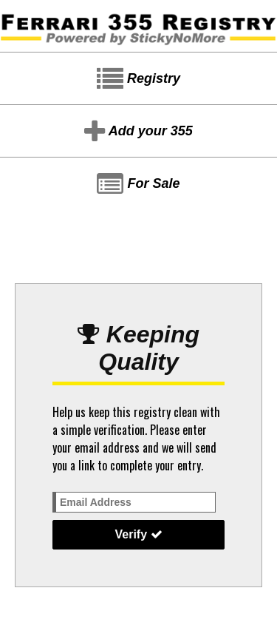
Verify (138, 534)
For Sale (138, 184)
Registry (138, 79)
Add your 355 (138, 131)
